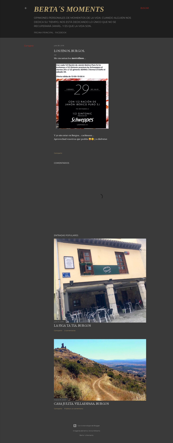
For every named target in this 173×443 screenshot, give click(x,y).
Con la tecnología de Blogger (86, 425)
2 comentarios (69, 330)
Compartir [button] (29, 46)
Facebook (60, 32)
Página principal (44, 32)
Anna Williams (94, 431)
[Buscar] (144, 8)
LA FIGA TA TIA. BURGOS (72, 325)
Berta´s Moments (69, 9)
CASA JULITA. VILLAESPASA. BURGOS (81, 403)
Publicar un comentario (73, 409)
